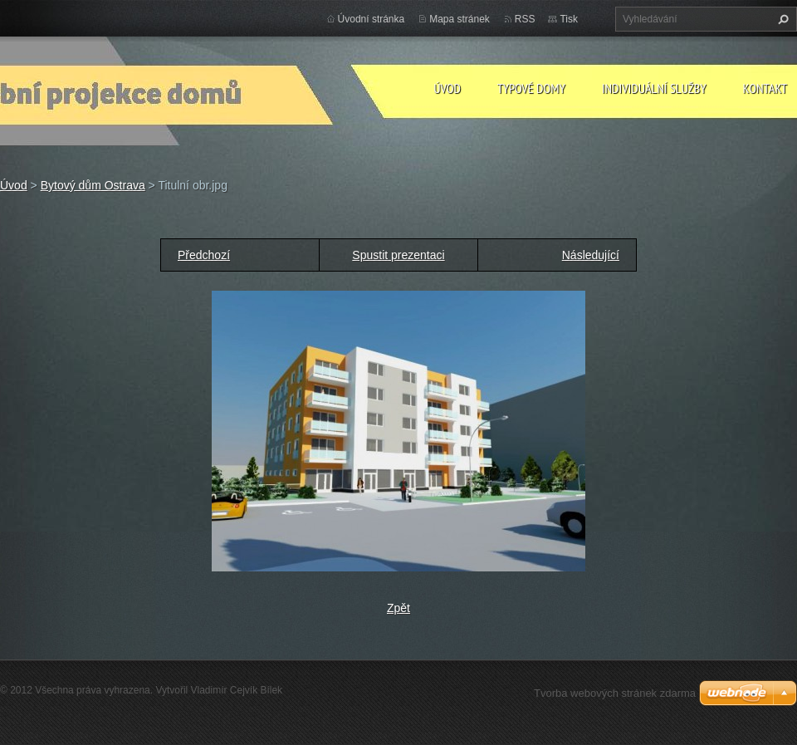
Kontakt (765, 88)
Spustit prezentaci (398, 255)
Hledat (781, 19)
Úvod (447, 88)
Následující (590, 255)
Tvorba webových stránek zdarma (615, 693)
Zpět (398, 608)
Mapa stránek (459, 19)
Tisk (569, 19)
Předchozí (204, 255)
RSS (525, 19)
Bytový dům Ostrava (93, 185)
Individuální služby (654, 88)
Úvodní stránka (371, 19)
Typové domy (531, 88)
